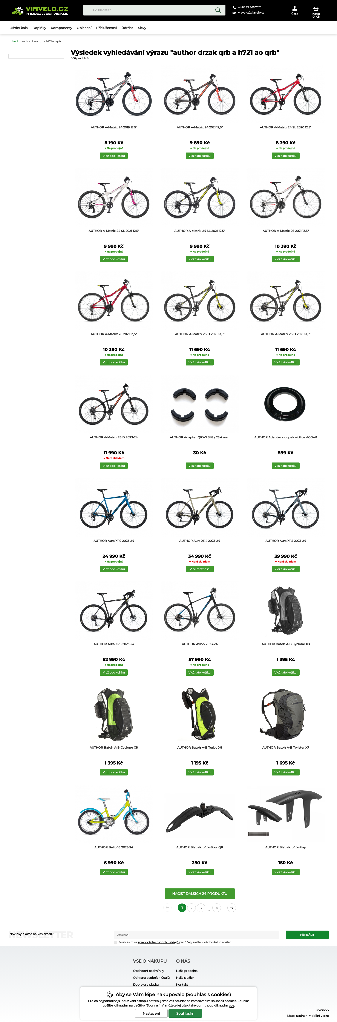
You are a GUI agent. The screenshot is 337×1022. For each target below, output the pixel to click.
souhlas (180, 1001)
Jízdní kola (19, 28)
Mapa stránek (297, 1016)
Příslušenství (106, 28)
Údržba (127, 28)
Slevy (142, 28)
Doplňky (39, 28)
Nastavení (151, 1013)
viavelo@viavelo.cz (251, 12)
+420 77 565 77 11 (249, 7)
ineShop (322, 1010)
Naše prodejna (187, 971)
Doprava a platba (146, 985)
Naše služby (185, 978)
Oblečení (84, 28)
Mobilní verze (319, 1016)
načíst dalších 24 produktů (199, 894)
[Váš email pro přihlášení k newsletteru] (196, 935)
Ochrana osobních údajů (151, 978)
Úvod (14, 41)
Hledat (217, 10)
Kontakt (182, 985)
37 (216, 908)
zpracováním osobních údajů (158, 942)
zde (231, 1005)
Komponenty (61, 28)
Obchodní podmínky (148, 971)
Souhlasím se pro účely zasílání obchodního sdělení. (173, 942)
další (232, 907)
